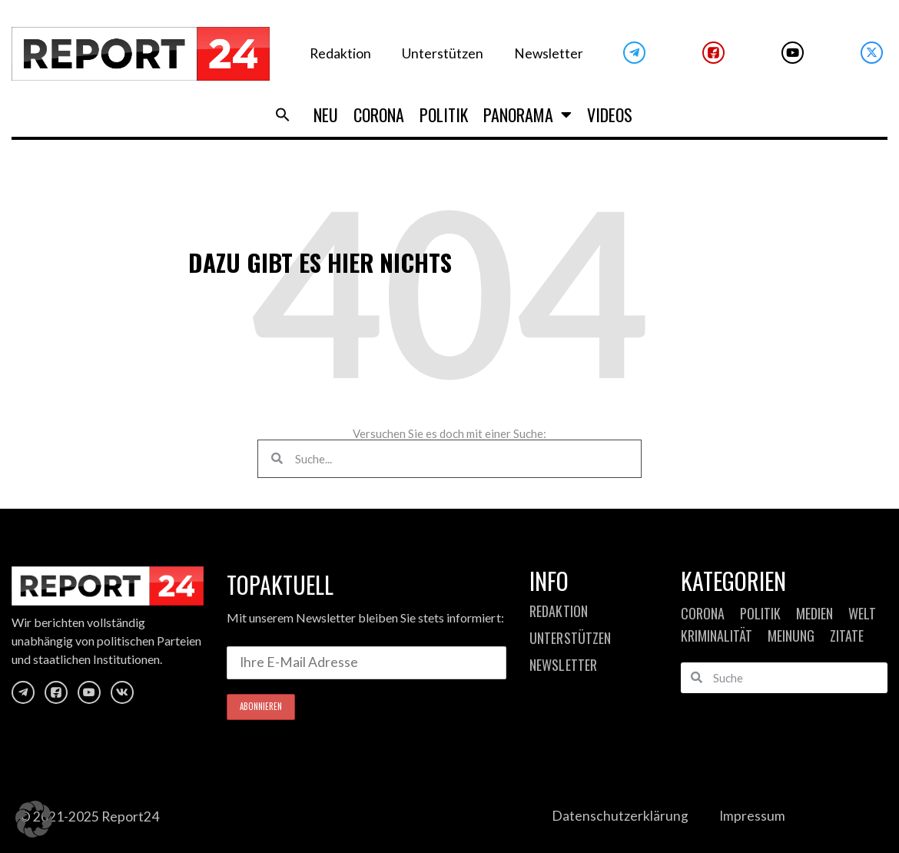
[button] (34, 819)
